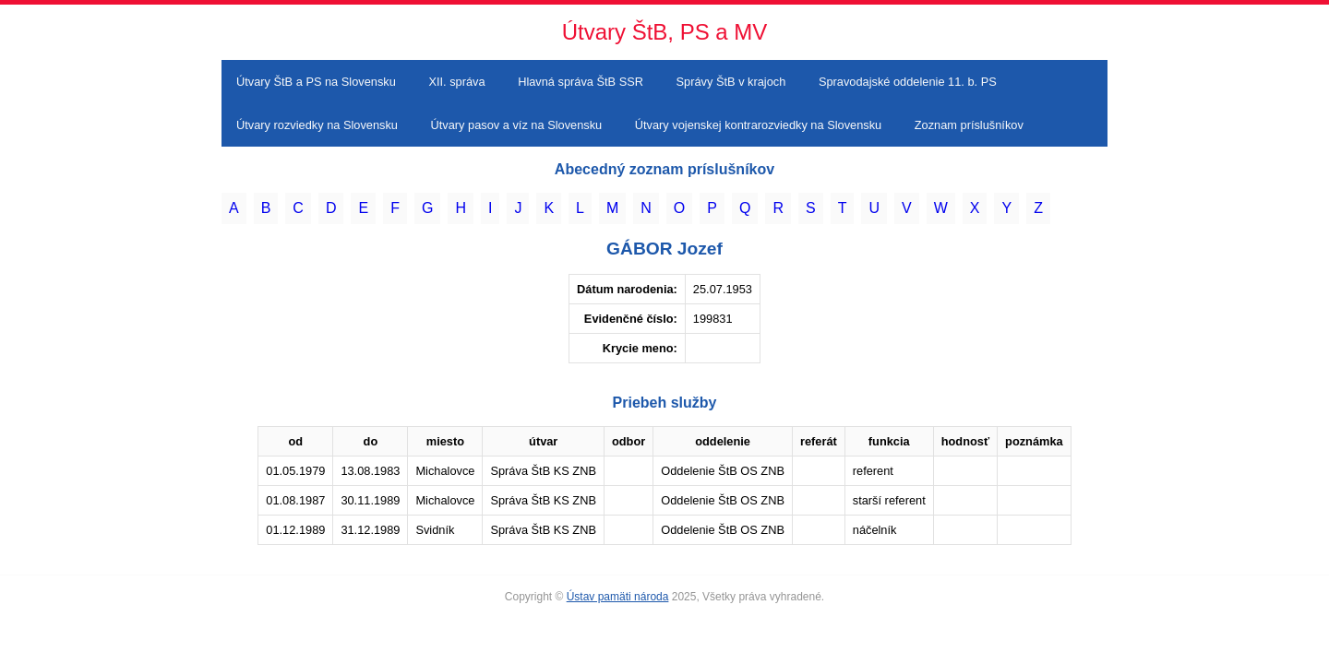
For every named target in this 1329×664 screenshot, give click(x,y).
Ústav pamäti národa (618, 596)
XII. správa (456, 82)
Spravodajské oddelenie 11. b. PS (908, 82)
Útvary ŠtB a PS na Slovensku (316, 82)
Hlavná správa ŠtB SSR (580, 82)
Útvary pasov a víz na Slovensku (517, 125)
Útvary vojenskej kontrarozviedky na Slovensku (758, 125)
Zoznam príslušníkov (969, 125)
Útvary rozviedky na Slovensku (317, 125)
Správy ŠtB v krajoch (731, 82)
